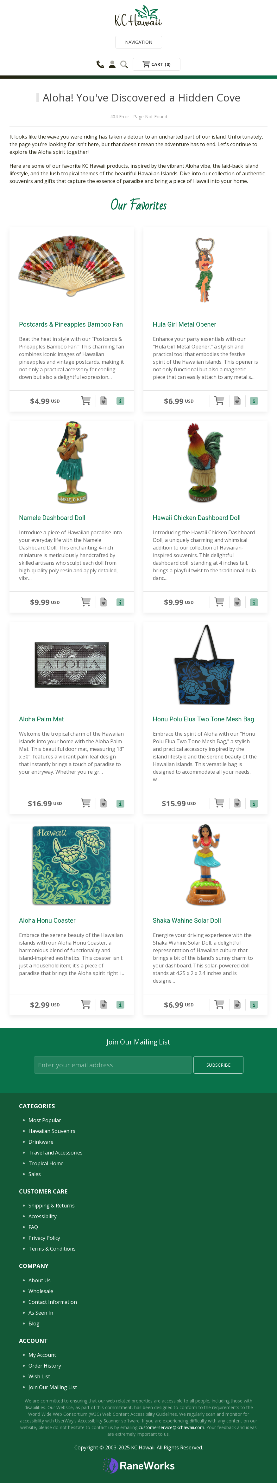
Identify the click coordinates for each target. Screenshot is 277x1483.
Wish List (39, 1376)
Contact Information (52, 1301)
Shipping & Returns (51, 1205)
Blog (34, 1323)
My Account (42, 1354)
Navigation (138, 42)
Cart (156, 64)
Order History (44, 1365)
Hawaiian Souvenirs (51, 1131)
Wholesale (40, 1291)
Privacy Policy (44, 1237)
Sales (34, 1174)
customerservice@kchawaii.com (171, 1427)
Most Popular (44, 1120)
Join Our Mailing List (52, 1387)
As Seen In (40, 1312)
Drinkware (41, 1141)
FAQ (33, 1227)
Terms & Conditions (52, 1248)
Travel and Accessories (55, 1152)
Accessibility (42, 1216)
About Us (39, 1280)
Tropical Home (46, 1163)
